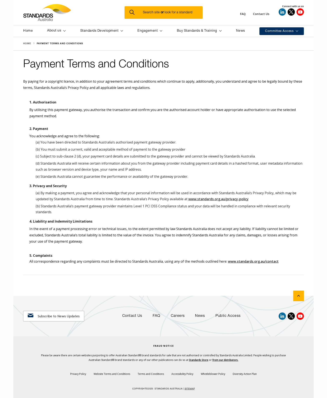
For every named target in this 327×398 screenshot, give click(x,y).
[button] (166, 12)
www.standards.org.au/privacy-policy (218, 199)
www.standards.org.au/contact (253, 261)
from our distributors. (225, 360)
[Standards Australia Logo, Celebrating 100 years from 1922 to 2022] (74, 12)
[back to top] (298, 296)
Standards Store (198, 360)
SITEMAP (190, 389)
